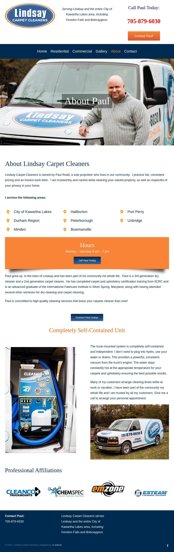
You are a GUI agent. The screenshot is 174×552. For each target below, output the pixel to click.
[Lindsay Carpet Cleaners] (30, 5)
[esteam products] (151, 490)
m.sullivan (57, 545)
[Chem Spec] (66, 487)
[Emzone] (108, 481)
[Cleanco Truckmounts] (23, 488)
